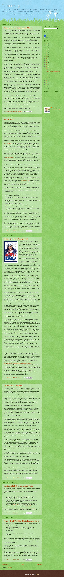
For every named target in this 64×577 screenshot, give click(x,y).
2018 (47, 58)
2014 (47, 66)
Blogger (37, 574)
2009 (47, 86)
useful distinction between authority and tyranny (30, 508)
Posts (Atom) (9, 567)
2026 (47, 43)
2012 (47, 80)
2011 (47, 82)
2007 (47, 88)
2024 (47, 47)
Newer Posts (5, 564)
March (48, 77)
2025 (47, 45)
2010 (47, 84)
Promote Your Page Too (48, 37)
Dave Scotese (54, 107)
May (48, 75)
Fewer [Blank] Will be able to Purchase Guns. (21, 521)
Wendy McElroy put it (8, 143)
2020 (47, 54)
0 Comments (20, 230)
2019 (47, 56)
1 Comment (20, 111)
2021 (47, 52)
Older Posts (39, 564)
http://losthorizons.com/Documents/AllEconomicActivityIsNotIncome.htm (18, 363)
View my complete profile (55, 109)
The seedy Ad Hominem (13, 386)
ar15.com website (28, 505)
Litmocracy (11, 5)
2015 (47, 64)
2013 (47, 68)
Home (22, 564)
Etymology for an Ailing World (16, 239)
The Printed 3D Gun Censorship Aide (18, 486)
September (49, 69)
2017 (47, 60)
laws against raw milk (25, 180)
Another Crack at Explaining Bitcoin (18, 28)
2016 (47, 62)
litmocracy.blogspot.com (21, 107)
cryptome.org (15, 504)
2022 (47, 50)
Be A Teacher (9, 119)
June (48, 74)
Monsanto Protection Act (9, 157)
